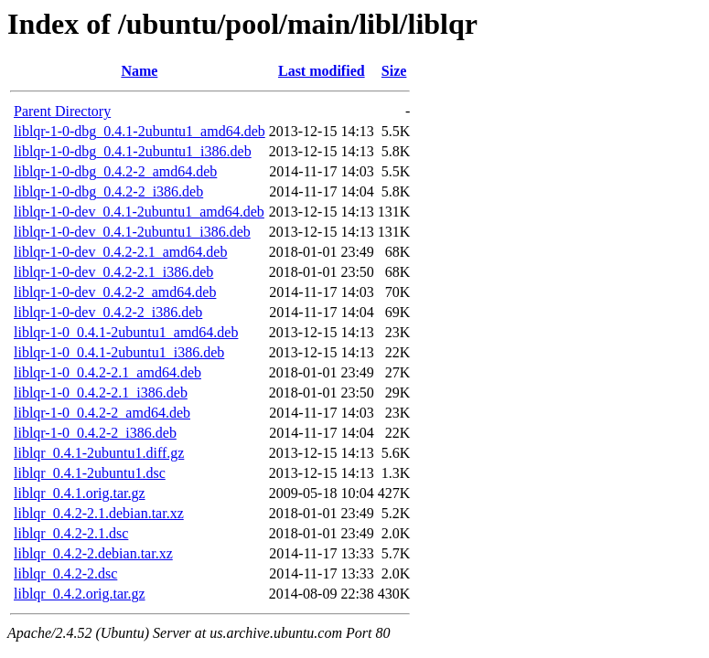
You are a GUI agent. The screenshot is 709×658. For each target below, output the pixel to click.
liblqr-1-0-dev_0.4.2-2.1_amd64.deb (120, 252)
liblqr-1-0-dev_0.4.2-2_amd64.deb (115, 292)
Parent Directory (62, 111)
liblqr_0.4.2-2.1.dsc (71, 533)
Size (394, 71)
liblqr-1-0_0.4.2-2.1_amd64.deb (107, 372)
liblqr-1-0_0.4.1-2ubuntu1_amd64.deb (126, 332)
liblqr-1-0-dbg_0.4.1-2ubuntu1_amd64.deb (139, 131)
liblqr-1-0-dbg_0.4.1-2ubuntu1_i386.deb (133, 151)
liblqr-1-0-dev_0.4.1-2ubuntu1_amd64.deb (139, 211)
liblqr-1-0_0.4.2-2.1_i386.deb (101, 392)
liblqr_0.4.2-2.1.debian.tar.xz (99, 513)
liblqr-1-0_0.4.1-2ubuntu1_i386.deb (119, 352)
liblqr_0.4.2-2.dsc (65, 573)
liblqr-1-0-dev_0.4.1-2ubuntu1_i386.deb (132, 231)
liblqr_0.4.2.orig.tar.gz (79, 593)
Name (139, 71)
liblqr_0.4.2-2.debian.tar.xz (93, 553)
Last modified (321, 71)
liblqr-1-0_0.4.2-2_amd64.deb (102, 412)
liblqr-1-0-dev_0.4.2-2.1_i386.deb (113, 272)
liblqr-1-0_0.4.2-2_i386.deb (95, 432)
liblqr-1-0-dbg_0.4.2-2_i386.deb (108, 191)
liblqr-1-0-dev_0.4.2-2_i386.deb (108, 312)
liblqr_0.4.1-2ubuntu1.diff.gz (99, 453)
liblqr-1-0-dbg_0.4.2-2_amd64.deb (115, 171)
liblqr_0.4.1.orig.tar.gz (79, 493)
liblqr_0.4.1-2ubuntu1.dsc (90, 473)
